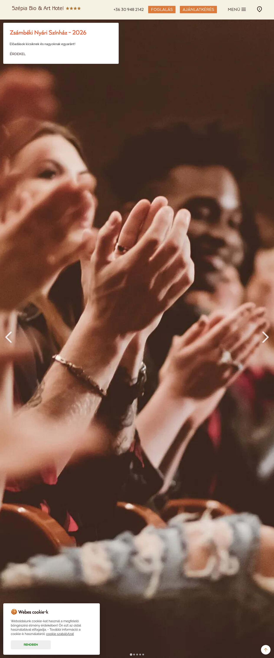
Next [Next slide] (265, 337)
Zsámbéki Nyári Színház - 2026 (48, 33)
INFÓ (259, 9)
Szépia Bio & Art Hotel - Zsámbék (46, 9)
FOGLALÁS (162, 9)
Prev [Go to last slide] (8, 337)
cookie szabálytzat (60, 634)
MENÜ (237, 9)
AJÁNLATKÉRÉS (198, 9)
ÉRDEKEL (18, 54)
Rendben (31, 644)
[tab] (131, 654)
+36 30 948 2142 (128, 9)
